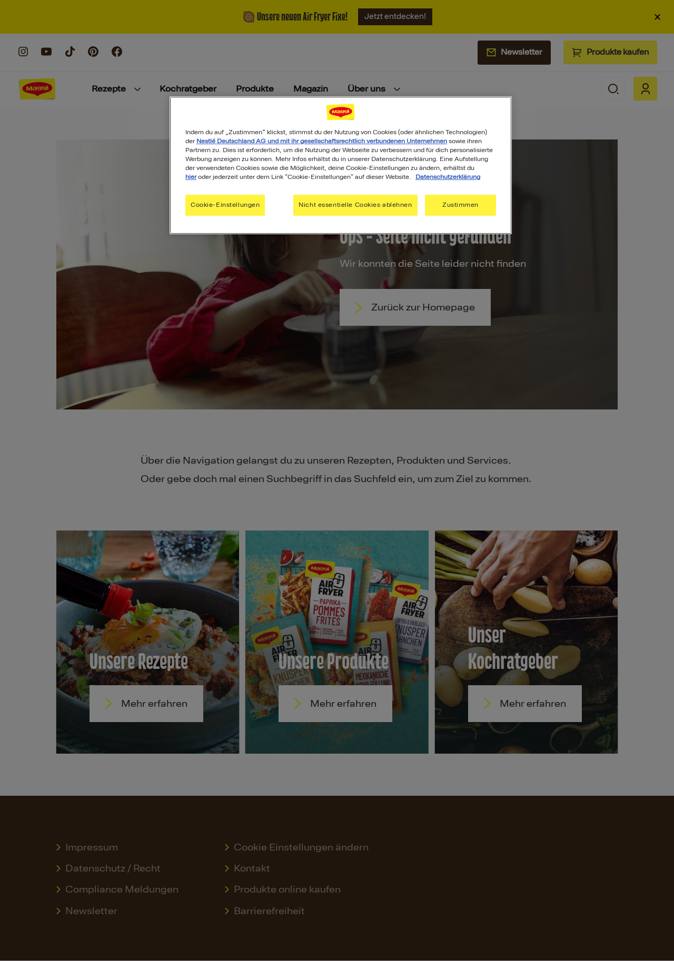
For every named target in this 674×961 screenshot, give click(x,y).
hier (190, 177)
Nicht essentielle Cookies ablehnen (355, 204)
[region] (341, 165)
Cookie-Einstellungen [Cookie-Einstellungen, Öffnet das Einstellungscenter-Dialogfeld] (225, 204)
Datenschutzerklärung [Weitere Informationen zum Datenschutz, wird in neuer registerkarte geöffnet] (447, 177)
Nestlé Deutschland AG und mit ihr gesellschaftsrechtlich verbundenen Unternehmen (321, 141)
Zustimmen (460, 204)
